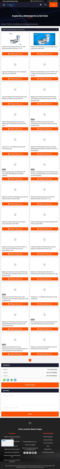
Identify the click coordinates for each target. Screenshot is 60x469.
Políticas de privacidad (48, 452)
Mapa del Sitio (48, 449)
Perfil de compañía (48, 436)
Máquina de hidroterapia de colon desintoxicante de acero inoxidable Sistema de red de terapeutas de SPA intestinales (44, 173)
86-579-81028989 (52, 1)
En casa (3, 24)
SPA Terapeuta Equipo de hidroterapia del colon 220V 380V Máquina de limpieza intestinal (13, 173)
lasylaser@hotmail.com (37, 1)
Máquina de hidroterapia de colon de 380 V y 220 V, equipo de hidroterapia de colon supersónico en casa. (44, 73)
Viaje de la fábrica (48, 439)
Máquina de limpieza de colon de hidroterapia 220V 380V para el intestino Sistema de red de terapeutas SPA (43, 98)
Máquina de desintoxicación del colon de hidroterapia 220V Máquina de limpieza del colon (14, 123)
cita (53, 4)
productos (9, 24)
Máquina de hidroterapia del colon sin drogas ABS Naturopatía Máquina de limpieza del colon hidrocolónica (44, 148)
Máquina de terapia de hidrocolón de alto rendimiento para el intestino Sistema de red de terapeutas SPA (44, 123)
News (48, 446)
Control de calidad (48, 443)
